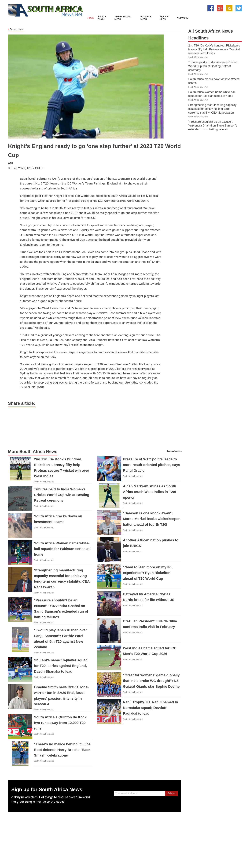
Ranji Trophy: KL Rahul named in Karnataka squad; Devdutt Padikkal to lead (150, 707)
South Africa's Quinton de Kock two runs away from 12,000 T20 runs (60, 722)
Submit (171, 793)
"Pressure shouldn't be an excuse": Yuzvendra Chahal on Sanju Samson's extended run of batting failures (212, 125)
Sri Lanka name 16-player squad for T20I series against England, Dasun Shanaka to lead (61, 665)
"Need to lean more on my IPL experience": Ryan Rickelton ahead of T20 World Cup (148, 572)
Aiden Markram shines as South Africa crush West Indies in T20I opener (149, 491)
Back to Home (16, 29)
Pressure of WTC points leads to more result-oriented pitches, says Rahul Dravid (151, 464)
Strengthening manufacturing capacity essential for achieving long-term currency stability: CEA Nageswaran (212, 108)
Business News (145, 17)
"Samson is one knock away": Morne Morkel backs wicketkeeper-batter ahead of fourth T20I (152, 518)
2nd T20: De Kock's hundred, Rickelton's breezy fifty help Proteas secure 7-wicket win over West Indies (214, 49)
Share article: (21, 403)
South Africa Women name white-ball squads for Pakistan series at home (61, 548)
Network (182, 18)
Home (91, 18)
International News (123, 17)
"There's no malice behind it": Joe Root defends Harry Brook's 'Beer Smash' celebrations (62, 749)
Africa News (102, 17)
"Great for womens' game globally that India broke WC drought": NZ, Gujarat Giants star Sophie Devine (151, 680)
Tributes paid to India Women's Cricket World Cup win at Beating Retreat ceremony (61, 494)
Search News (164, 17)
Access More (173, 451)
